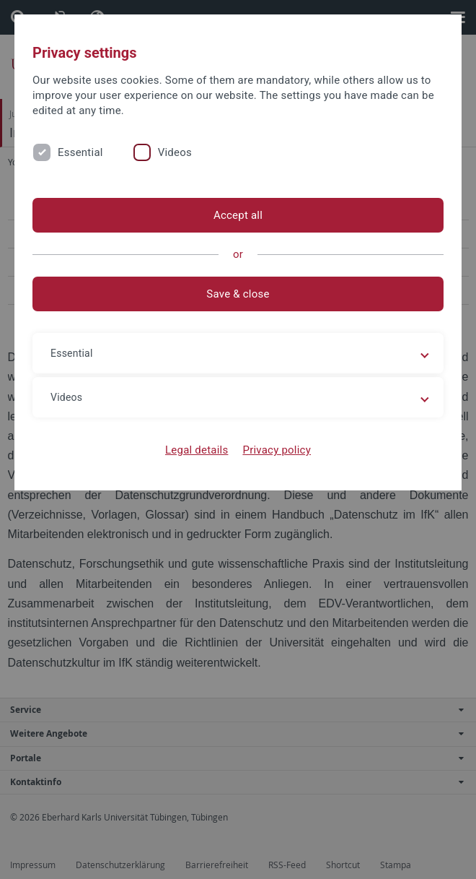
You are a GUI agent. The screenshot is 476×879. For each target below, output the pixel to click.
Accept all (238, 215)
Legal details (196, 449)
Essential (80, 152)
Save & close (237, 293)
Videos (175, 152)
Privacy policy (276, 449)
